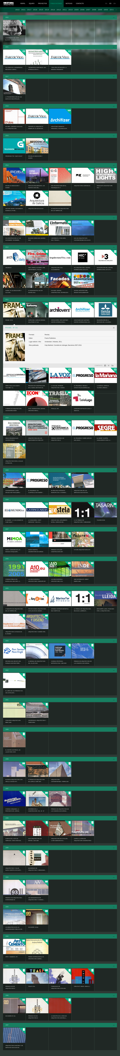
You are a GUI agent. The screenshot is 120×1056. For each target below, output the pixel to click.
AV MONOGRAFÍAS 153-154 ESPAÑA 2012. (35, 291)
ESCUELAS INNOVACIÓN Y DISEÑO (35, 157)
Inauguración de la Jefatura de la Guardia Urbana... (104, 322)
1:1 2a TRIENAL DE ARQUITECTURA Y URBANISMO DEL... (82, 522)
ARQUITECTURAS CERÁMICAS (82, 185)
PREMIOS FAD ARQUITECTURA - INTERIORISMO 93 (14, 898)
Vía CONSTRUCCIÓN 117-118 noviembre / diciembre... (13, 239)
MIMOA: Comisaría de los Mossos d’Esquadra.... (12, 550)
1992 (7, 936)
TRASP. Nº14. (31, 986)
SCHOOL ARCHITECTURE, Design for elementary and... (81, 292)
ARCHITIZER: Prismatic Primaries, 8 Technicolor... (59, 127)
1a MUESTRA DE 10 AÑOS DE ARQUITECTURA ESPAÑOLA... (59, 1017)
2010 (71, 10)
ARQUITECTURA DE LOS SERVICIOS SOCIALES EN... (81, 491)
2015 (41, 10)
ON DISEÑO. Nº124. (33, 927)
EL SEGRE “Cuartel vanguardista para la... (104, 439)
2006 (94, 10)
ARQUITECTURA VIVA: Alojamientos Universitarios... (57, 269)
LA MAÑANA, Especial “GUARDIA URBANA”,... (103, 386)
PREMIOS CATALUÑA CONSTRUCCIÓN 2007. (57, 550)
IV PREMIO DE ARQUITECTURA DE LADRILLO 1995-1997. (36, 780)
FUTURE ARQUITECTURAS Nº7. (82, 549)
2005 (100, 10)
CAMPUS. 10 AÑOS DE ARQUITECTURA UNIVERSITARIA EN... (82, 840)
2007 (88, 10)
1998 (7, 759)
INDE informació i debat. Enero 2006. (81, 580)
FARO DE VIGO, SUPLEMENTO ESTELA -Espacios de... (59, 521)
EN (115, 3)
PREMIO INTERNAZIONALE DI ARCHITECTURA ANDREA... (36, 957)
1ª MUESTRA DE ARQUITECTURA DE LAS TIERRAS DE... (14, 609)
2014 (47, 10)
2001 (7, 700)
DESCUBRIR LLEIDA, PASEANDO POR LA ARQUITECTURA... (105, 609)
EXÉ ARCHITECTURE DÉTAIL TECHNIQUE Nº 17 (58, 186)
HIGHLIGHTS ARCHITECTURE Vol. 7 (104, 186)
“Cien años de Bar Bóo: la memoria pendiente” (59, 68)
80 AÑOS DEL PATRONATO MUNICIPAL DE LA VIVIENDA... (59, 491)
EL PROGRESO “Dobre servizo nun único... (83, 439)
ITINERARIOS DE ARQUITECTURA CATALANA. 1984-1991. (58, 988)
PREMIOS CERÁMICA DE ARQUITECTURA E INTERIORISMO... (57, 440)
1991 (7, 966)
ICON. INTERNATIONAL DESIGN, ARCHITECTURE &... (36, 409)
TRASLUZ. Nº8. (55, 408)
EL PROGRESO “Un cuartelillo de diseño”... (36, 491)
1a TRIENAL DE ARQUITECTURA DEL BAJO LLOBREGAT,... (82, 609)
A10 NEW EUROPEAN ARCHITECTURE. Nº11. (57, 580)
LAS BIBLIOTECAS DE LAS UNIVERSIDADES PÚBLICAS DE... (14, 928)
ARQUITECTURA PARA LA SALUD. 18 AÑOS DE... (14, 462)
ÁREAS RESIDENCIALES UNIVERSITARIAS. (11, 439)
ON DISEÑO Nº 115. (10, 1016)
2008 (82, 10)
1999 (7, 729)
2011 (65, 10)
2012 (59, 10)
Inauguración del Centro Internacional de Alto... (105, 268)
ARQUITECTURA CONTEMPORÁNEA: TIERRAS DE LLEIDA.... (60, 781)
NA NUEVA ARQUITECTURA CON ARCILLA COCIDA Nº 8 (13, 780)
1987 (7, 1025)
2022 (17, 10)
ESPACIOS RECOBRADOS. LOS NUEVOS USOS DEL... (36, 186)
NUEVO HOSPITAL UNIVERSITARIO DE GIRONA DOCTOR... (35, 551)
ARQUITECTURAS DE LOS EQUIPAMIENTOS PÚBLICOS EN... (35, 440)
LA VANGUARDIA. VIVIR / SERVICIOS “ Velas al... (34, 521)
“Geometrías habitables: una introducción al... (37, 68)
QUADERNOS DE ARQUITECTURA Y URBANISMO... (37, 869)
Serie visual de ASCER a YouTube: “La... (12, 386)
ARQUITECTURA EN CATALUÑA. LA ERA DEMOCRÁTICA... (59, 839)
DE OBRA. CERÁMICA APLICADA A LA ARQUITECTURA (13, 127)
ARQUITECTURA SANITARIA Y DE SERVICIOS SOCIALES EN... (14, 1046)
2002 (7, 670)
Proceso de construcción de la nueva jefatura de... (36, 386)
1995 (7, 847)
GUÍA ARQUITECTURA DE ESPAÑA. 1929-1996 (35, 839)
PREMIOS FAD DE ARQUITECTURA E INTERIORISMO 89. (33, 1018)
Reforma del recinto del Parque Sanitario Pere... (13, 662)
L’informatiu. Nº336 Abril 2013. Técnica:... (58, 239)
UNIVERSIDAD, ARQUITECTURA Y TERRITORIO (37, 721)
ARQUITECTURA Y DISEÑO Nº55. (37, 631)
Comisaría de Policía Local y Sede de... (83, 409)
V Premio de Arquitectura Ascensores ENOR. (13, 409)
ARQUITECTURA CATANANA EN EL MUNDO (13, 632)
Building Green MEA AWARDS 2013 (36, 239)
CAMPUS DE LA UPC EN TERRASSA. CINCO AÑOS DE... (13, 839)
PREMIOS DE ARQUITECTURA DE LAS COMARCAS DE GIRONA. (83, 662)
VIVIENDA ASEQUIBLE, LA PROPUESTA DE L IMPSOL (12, 810)
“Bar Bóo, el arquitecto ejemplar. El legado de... (36, 127)
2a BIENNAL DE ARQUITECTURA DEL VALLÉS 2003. (36, 662)
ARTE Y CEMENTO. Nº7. (11, 956)
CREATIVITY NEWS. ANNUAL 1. (82, 986)
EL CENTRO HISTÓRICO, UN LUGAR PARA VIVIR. (12, 751)
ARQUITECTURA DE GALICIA (35, 208)
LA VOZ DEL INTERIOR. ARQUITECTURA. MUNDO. (58, 386)
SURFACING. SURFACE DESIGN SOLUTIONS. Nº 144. (36, 321)
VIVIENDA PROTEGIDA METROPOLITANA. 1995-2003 (58, 662)
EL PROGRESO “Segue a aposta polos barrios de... (82, 386)
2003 (106, 10)
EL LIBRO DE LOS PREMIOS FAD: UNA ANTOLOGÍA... (14, 691)
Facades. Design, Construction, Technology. (59, 291)
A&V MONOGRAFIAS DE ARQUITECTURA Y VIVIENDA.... (36, 898)
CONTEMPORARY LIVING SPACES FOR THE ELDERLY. (12, 491)
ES (110, 3)
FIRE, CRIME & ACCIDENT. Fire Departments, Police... (36, 268)
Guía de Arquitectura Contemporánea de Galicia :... (82, 240)
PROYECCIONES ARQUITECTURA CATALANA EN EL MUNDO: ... (37, 609)
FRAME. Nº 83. (9, 320)
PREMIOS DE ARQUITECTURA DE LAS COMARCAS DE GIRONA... (60, 810)
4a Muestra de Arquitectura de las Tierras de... (60, 209)
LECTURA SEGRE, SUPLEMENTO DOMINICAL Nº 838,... (14, 209)
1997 (7, 788)
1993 (7, 907)
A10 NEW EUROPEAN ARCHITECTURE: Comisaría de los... (37, 581)
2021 (23, 10)
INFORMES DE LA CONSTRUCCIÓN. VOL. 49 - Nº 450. (36, 811)
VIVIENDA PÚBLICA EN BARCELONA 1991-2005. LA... (13, 580)
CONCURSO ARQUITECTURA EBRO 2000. (13, 721)
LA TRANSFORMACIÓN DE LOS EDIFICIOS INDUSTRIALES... (13, 98)
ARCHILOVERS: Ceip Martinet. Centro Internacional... (59, 321)
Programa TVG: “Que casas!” (13, 156)
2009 (76, 10)
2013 (53, 10)
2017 (29, 10)
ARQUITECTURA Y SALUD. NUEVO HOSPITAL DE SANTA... (13, 869)
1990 (7, 995)
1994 (7, 877)
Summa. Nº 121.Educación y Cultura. (13, 291)
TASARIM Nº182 (101, 520)
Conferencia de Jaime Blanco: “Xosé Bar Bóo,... (13, 38)
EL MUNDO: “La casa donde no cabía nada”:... (14, 521)
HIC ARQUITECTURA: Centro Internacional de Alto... (82, 268)
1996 (7, 818)
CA (106, 3)
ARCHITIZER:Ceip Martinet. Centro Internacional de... (82, 321)
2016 (35, 10)
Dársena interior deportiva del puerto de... (60, 609)
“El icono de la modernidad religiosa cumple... (13, 68)
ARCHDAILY (8, 267)
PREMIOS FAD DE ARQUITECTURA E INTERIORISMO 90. (10, 988)
